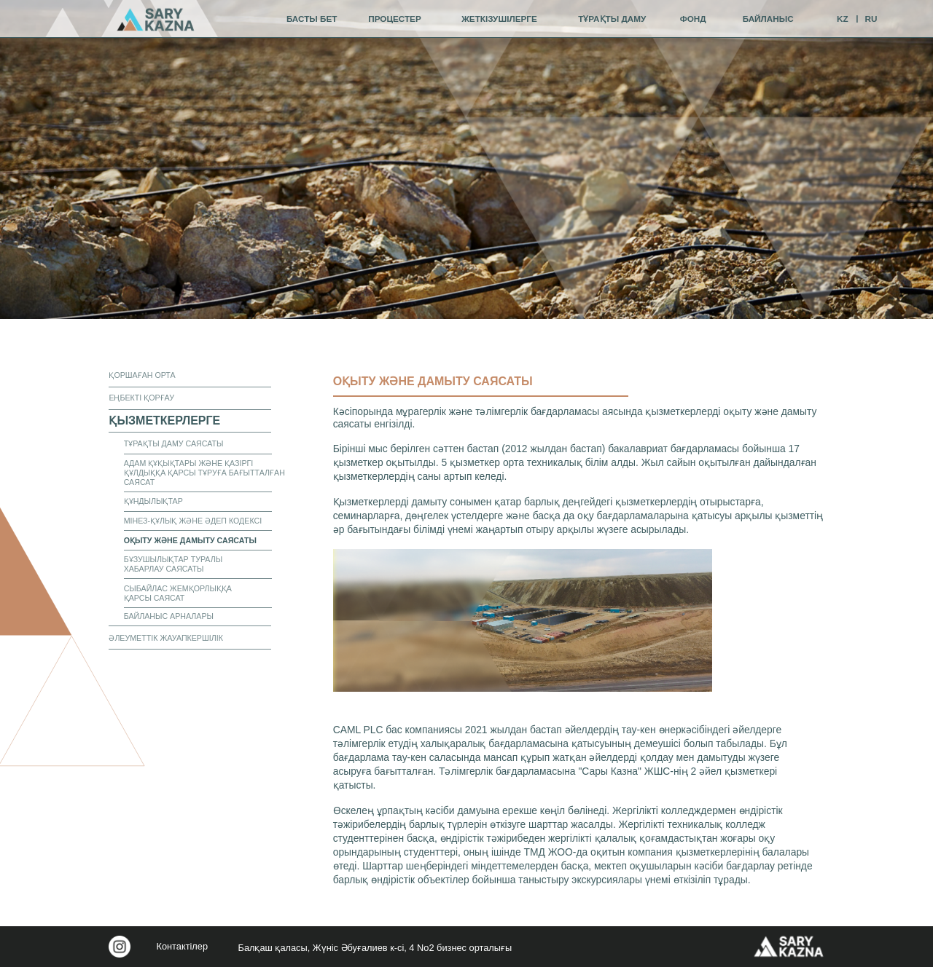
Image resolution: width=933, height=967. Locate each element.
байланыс (768, 18)
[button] (523, 620)
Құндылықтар (153, 501)
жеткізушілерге (499, 18)
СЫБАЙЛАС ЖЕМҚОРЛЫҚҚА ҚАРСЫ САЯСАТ (178, 593)
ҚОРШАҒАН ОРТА (142, 375)
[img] (156, 19)
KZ (842, 18)
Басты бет (311, 18)
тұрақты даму (612, 18)
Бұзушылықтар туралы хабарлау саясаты (173, 564)
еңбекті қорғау (141, 397)
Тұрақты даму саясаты (174, 443)
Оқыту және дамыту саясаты (190, 540)
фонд (693, 18)
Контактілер (182, 946)
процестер (394, 18)
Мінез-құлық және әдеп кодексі (193, 520)
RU (871, 18)
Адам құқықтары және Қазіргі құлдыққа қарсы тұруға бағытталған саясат (204, 472)
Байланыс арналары (169, 616)
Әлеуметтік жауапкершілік (166, 638)
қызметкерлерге (164, 420)
